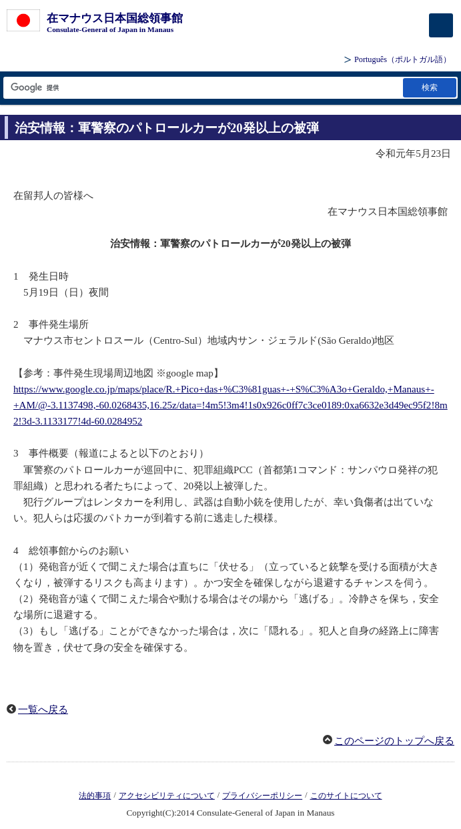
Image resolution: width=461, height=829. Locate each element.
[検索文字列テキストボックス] (202, 87)
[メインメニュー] (441, 25)
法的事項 (95, 795)
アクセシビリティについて (167, 795)
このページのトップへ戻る (394, 741)
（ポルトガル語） (402, 59)
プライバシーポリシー (262, 795)
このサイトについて (346, 795)
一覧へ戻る (43, 709)
